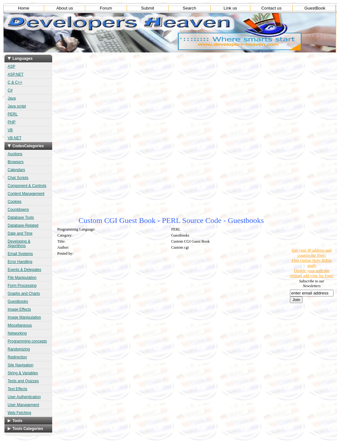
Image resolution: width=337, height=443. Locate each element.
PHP (12, 122)
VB (10, 130)
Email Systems (20, 254)
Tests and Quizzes (23, 381)
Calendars (16, 170)
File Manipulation (22, 277)
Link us (230, 8)
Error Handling (20, 262)
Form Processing (22, 285)
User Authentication (24, 397)
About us (64, 8)
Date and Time (20, 233)
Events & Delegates (24, 269)
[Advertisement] (171, 101)
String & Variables (23, 373)
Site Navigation (20, 365)
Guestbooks (18, 301)
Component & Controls (27, 185)
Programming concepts (27, 341)
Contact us (271, 8)
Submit (147, 8)
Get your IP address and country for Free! (311, 253)
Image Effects (19, 309)
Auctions (15, 154)
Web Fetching (19, 413)
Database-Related (23, 225)
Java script (17, 106)
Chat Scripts (18, 178)
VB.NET (14, 138)
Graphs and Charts (24, 293)
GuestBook (314, 8)
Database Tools (21, 217)
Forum (106, 8)
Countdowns (18, 209)
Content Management (26, 193)
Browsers (16, 162)
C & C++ (15, 82)
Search (189, 8)
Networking (17, 333)
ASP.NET (16, 74)
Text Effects (17, 389)
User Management (23, 405)
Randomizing (19, 349)
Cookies (14, 201)
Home (23, 8)
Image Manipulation (24, 317)
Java (12, 98)
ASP (11, 66)
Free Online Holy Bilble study (311, 263)
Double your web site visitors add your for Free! (311, 273)
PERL (13, 114)
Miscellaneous (20, 325)
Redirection (17, 357)
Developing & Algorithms (19, 243)
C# (10, 90)
